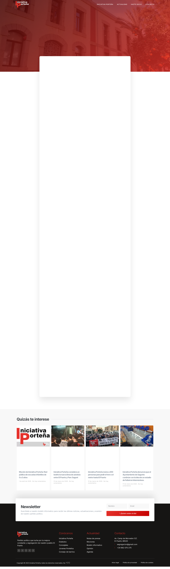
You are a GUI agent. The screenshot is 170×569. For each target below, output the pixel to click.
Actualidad (122, 4)
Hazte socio (136, 4)
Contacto (149, 4)
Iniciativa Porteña (105, 4)
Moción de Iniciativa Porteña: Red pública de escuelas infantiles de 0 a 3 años (33, 477)
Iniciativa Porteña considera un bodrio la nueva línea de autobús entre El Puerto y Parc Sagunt (67, 477)
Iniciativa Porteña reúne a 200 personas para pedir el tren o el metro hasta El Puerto (101, 477)
